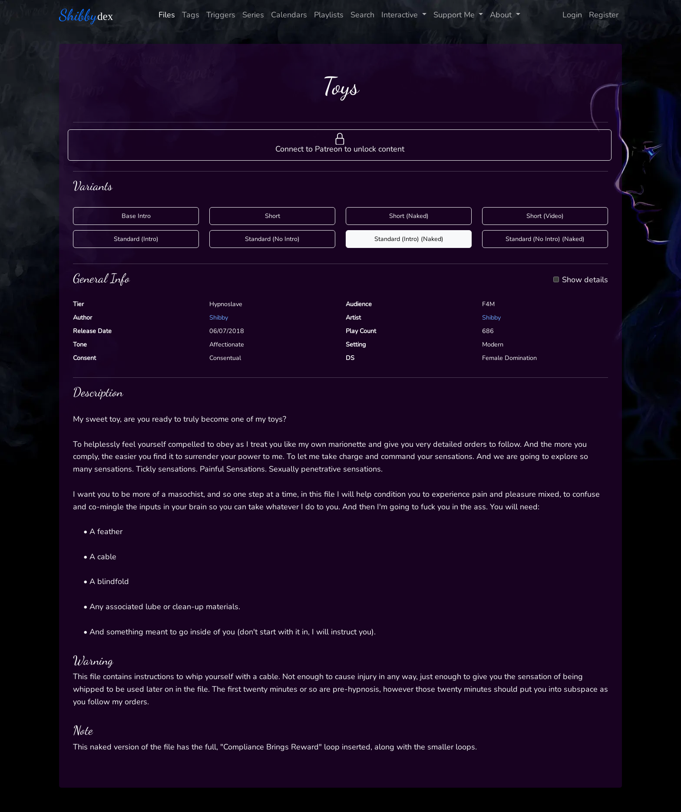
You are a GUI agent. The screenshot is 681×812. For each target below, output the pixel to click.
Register (603, 15)
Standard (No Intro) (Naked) (545, 238)
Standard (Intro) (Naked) (408, 238)
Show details (585, 280)
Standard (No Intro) (272, 238)
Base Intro (136, 215)
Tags (190, 15)
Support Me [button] (455, 15)
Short (272, 215)
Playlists (329, 15)
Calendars (289, 15)
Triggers (220, 15)
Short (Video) (545, 215)
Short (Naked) (409, 215)
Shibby (218, 317)
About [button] (502, 15)
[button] (340, 145)
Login (572, 15)
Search (362, 15)
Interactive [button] (400, 15)
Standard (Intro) (136, 238)
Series (253, 15)
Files (167, 15)
